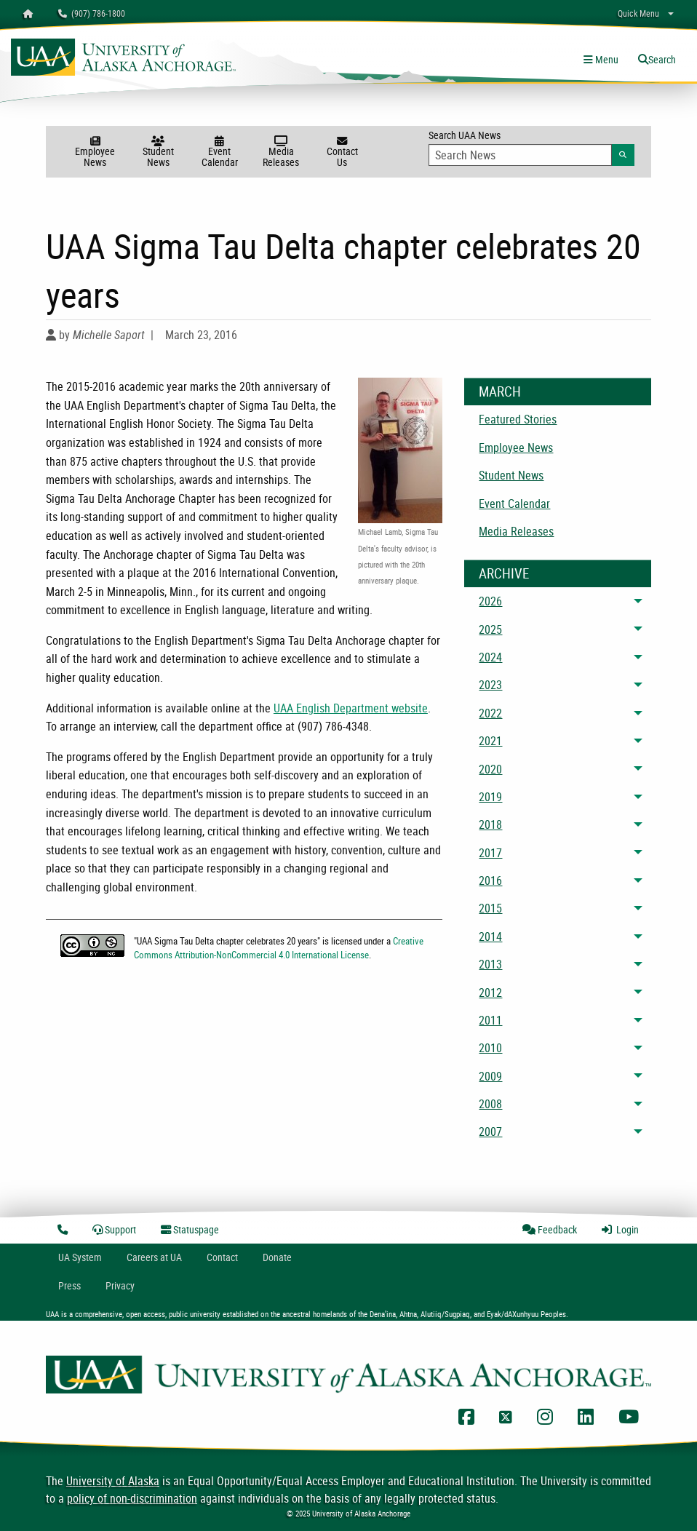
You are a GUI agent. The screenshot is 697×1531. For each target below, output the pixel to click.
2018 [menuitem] (490, 824)
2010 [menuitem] (490, 1048)
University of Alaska (112, 1481)
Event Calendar (220, 152)
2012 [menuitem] (490, 993)
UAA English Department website (351, 708)
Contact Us (342, 152)
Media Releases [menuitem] (516, 531)
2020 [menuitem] (490, 769)
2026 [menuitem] (490, 601)
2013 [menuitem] (490, 964)
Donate (277, 1257)
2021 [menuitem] (490, 741)
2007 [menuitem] (490, 1132)
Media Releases (281, 152)
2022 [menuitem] (490, 713)
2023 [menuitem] (490, 685)
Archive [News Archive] (504, 573)
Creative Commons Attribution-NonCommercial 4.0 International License (278, 947)
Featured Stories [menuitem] (518, 419)
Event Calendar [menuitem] (514, 504)
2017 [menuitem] (490, 853)
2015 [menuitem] (490, 908)
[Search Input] (520, 155)
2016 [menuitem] (490, 880)
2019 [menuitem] (490, 797)
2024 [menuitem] (490, 657)
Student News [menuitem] (511, 475)
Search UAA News (531, 147)
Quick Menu (638, 13)
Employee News (95, 152)
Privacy (120, 1285)
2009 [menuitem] (490, 1076)
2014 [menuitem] (490, 936)
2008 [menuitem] (490, 1104)
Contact (222, 1257)
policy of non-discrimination (132, 1498)
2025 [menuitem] (490, 629)
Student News (158, 152)
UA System (80, 1257)
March (500, 391)
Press (69, 1285)
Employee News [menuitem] (516, 448)
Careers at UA (154, 1257)
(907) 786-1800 (91, 13)
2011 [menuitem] (490, 1020)
